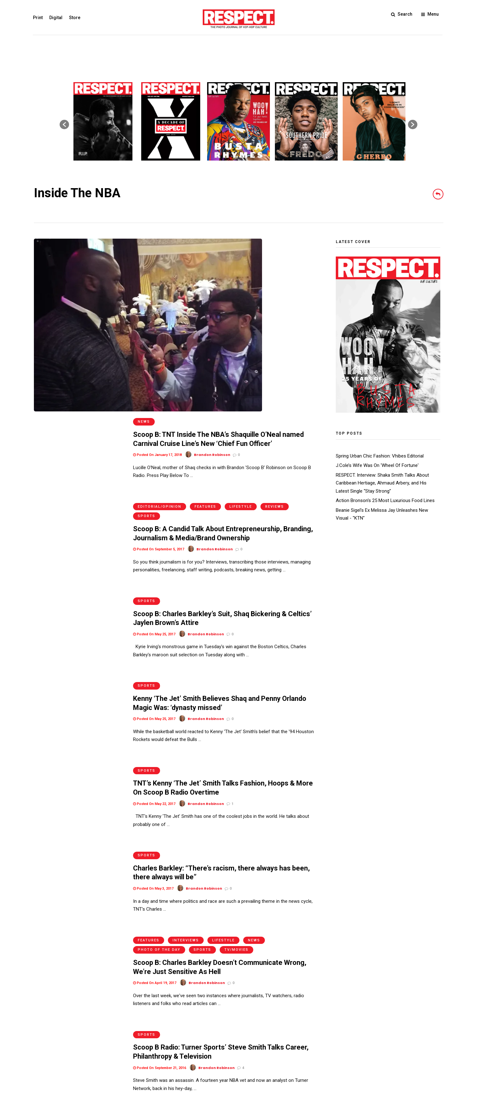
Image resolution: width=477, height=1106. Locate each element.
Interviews (186, 724)
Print (39, 17)
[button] (64, 124)
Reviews (274, 328)
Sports (146, 338)
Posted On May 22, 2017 (154, 603)
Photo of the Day (159, 733)
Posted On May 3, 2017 (153, 680)
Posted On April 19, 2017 (154, 767)
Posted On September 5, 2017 (158, 371)
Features (205, 328)
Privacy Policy (81, 1062)
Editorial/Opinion (159, 328)
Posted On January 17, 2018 (157, 276)
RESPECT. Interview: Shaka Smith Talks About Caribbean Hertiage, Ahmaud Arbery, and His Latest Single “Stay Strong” (382, 483)
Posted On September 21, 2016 (159, 844)
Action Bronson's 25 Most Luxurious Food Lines (385, 500)
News (144, 243)
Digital (56, 17)
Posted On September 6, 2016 (158, 920)
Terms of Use (48, 1062)
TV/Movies (236, 733)
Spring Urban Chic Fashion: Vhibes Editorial (380, 456)
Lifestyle (240, 328)
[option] (103, 121)
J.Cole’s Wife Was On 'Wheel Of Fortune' (377, 465)
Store (75, 17)
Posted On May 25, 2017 (154, 448)
